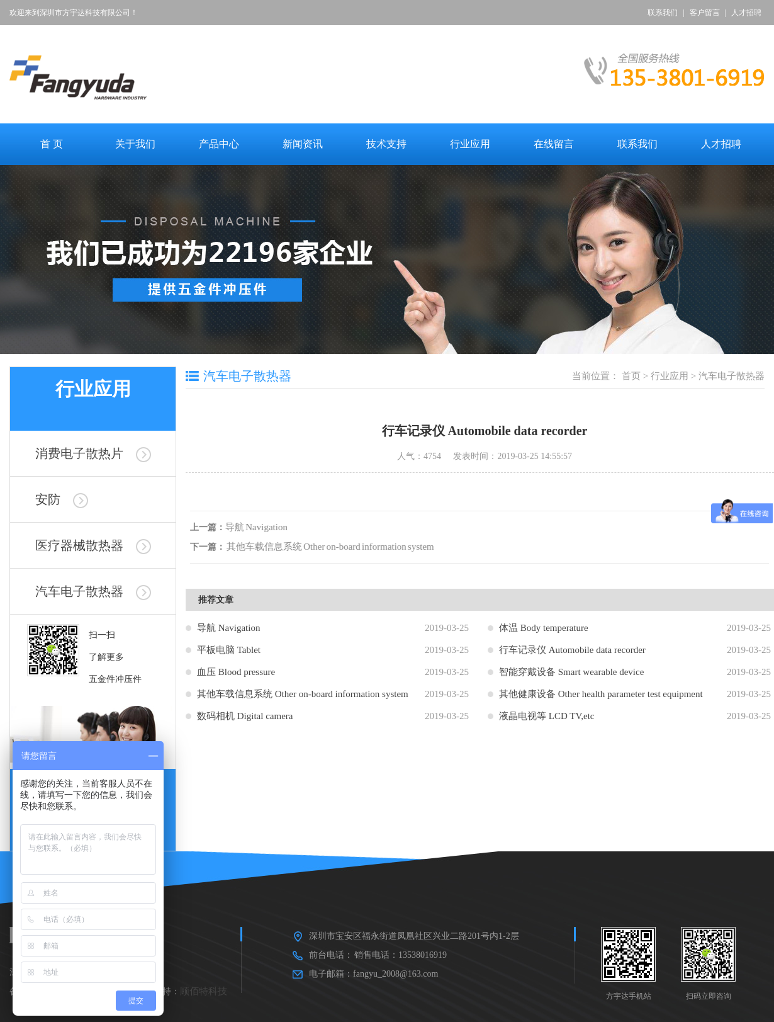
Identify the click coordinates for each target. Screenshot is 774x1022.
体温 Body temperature (543, 628)
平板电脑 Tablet (229, 650)
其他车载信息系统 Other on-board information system (332, 547)
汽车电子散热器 (93, 591)
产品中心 (219, 144)
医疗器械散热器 (93, 545)
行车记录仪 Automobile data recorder (572, 650)
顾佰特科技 (203, 991)
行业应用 (470, 144)
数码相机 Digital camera (245, 716)
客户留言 (705, 12)
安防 (61, 499)
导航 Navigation (258, 527)
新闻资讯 (303, 144)
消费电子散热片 (93, 453)
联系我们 (663, 12)
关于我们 (135, 144)
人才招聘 (746, 12)
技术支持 (386, 144)
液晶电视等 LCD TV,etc (547, 716)
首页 (631, 376)
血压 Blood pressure (236, 672)
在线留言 (554, 144)
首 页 (51, 144)
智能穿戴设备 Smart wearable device (571, 672)
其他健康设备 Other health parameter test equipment (601, 694)
